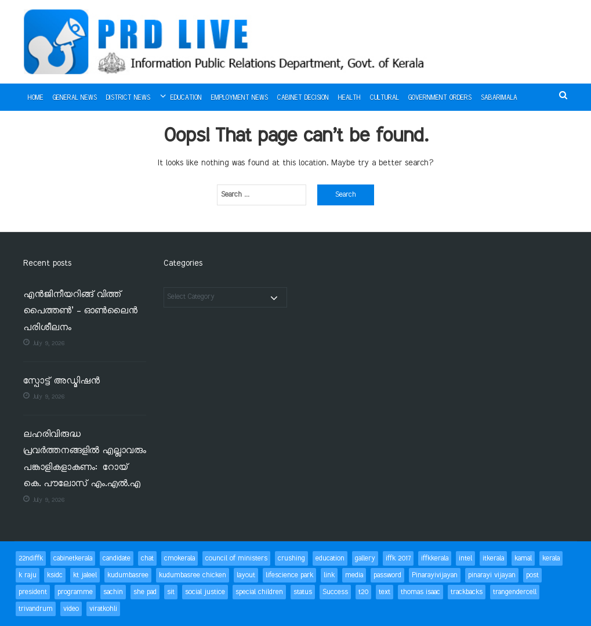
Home (35, 98)
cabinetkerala (72, 558)
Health (349, 98)
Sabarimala (499, 98)
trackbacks (467, 592)
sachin (113, 592)
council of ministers (236, 558)
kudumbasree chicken (192, 575)
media (354, 575)
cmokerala (179, 558)
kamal (523, 558)
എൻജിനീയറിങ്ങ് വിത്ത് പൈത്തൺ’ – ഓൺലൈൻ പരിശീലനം (80, 312)
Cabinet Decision (303, 98)
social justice (205, 592)
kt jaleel (85, 575)
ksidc (55, 575)
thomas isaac (420, 592)
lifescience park (289, 575)
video (71, 609)
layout (246, 575)
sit (171, 592)
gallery (365, 558)
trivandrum (36, 609)
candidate (116, 558)
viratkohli (103, 609)
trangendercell (514, 592)
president (33, 592)
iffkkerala (434, 558)
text (384, 592)
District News (128, 98)
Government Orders (440, 98)
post (532, 575)
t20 (363, 592)
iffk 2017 (398, 558)
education (330, 558)
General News (75, 98)
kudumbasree (127, 575)
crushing (291, 558)
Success (335, 592)
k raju (28, 575)
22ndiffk (31, 558)
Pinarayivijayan (435, 575)
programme (75, 592)
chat (147, 558)
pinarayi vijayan (492, 575)
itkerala (493, 558)
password (387, 575)
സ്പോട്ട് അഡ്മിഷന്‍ (61, 381)
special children (259, 592)
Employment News (239, 98)
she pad (145, 592)
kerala (551, 558)
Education (186, 98)
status (302, 592)
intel (465, 558)
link (329, 575)
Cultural (384, 98)
